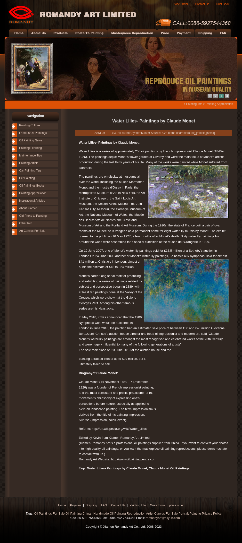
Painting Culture (29, 125)
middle (201, 133)
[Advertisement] (28, 318)
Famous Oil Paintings (33, 133)
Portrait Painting (189, 513)
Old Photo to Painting (33, 215)
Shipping (91, 505)
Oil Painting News (30, 140)
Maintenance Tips (30, 155)
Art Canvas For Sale (32, 231)
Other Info (25, 223)
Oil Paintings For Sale (49, 513)
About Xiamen (28, 208)
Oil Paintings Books (31, 185)
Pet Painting (27, 178)
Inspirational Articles (32, 200)
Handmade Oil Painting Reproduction (118, 513)
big (193, 133)
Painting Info (194, 104)
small (210, 133)
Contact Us (202, 4)
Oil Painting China (78, 513)
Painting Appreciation (219, 104)
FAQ (104, 505)
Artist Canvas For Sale (162, 513)
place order (176, 505)
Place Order (180, 4)
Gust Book (222, 4)
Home (62, 505)
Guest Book (157, 505)
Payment (75, 505)
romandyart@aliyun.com (163, 518)
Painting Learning (30, 148)
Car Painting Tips (30, 170)
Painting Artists (28, 163)
